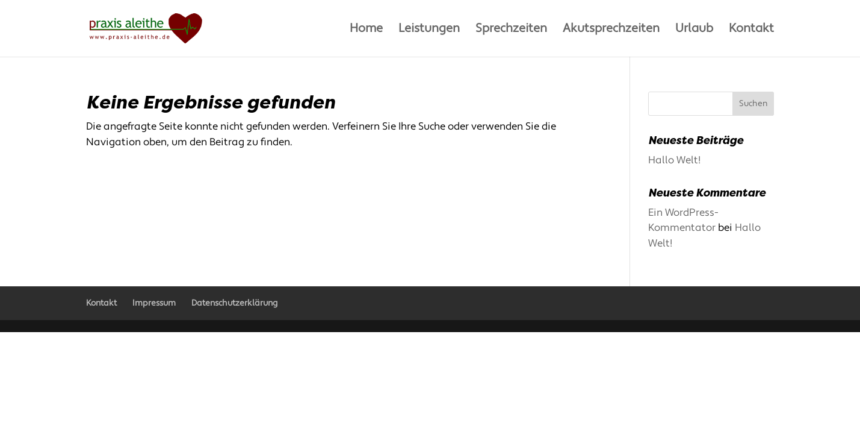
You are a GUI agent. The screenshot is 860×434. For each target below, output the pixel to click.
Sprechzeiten (511, 30)
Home (366, 30)
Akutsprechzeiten (611, 30)
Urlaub (694, 30)
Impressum (154, 303)
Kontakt (751, 30)
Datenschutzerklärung (234, 303)
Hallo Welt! (674, 160)
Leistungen (429, 30)
